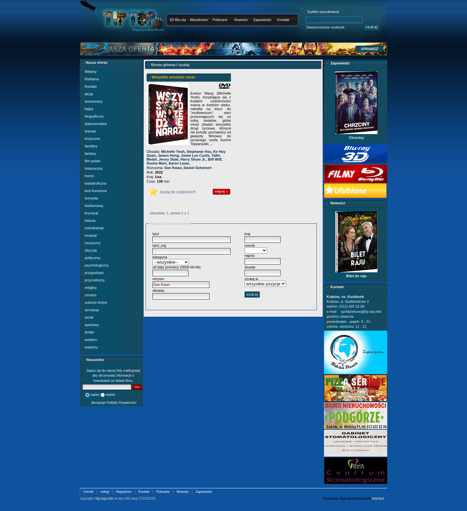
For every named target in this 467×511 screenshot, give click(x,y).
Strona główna (163, 65)
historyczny (93, 168)
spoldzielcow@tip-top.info (361, 311)
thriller (89, 332)
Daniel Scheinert (197, 168)
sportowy (92, 325)
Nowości (241, 20)
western (91, 340)
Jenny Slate (168, 159)
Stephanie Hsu (198, 151)
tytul (155, 234)
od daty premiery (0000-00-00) (176, 267)
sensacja (92, 310)
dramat (90, 131)
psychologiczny (97, 265)
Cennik (88, 492)
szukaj (183, 65)
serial (89, 317)
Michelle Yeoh (173, 151)
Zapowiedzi (262, 20)
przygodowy (94, 273)
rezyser (158, 279)
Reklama (92, 79)
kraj (247, 234)
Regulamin (124, 492)
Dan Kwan (173, 168)
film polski (92, 161)
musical (91, 235)
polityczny (92, 258)
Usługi (104, 492)
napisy (250, 255)
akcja (89, 94)
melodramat (94, 228)
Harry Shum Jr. (193, 159)
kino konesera (96, 191)
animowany (94, 101)
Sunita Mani (157, 163)
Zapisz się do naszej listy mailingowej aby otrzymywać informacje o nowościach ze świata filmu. (113, 375)
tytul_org (159, 245)
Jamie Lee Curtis (195, 155)
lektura (90, 220)
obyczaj (91, 250)
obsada (158, 290)
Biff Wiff (215, 159)
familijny (91, 146)
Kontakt (283, 20)
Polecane (220, 20)
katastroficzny (95, 183)
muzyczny (93, 243)
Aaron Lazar (178, 163)
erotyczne (92, 139)
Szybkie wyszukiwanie (323, 12)
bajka (89, 109)
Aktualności (199, 20)
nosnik (250, 245)
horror (89, 176)
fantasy (90, 153)
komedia (91, 198)
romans (91, 295)
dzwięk (250, 267)
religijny (91, 288)
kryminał (91, 213)
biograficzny (94, 116)
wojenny (91, 347)
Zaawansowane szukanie (325, 27)
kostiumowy (94, 206)
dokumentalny (96, 124)
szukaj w (251, 279)
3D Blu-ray (178, 20)
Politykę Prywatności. (121, 402)
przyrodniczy (95, 280)
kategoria (159, 257)
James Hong (168, 155)
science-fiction (96, 302)
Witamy (91, 72)
